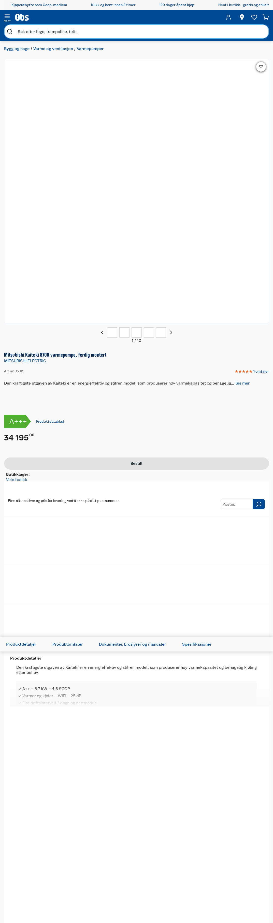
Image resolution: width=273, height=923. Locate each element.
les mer (186, 88)
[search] (60, 17)
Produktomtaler (76, 361)
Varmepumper (94, 29)
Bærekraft (28, 903)
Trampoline (181, 870)
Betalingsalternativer (78, 901)
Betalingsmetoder (184, 300)
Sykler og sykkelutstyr (182, 889)
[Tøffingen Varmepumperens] (32, 583)
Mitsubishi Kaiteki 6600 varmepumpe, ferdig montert (31, 749)
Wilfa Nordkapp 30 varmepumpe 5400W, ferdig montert (135, 751)
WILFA (121, 737)
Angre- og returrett (76, 877)
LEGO (176, 898)
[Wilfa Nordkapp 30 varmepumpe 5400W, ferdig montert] (136, 750)
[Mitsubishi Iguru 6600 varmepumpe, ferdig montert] (241, 583)
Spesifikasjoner (205, 361)
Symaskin (180, 917)
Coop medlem (116, 871)
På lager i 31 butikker (137, 818)
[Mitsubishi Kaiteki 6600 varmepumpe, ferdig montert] (32, 750)
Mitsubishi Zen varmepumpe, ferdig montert (79, 585)
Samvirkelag (30, 916)
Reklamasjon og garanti (74, 886)
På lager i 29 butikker (86, 649)
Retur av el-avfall (113, 879)
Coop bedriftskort (114, 914)
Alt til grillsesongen (150, 877)
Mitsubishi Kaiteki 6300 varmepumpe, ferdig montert (84, 749)
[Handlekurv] (258, 17)
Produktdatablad (216, 131)
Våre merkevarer (33, 884)
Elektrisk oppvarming (108, 230)
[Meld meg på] (256, 874)
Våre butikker (31, 877)
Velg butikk (193, 192)
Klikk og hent (115, 888)
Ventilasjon (62, 242)
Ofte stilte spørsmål (77, 895)
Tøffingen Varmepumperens (30, 582)
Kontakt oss (70, 871)
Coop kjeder (30, 890)
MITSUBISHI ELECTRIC (177, 54)
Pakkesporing (72, 914)
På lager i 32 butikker (33, 818)
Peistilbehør (66, 230)
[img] (32, 592)
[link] (246, 65)
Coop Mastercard (113, 903)
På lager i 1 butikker (205, 198)
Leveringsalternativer (78, 907)
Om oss (26, 864)
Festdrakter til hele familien (151, 866)
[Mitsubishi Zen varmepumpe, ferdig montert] (84, 583)
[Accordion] (136, 467)
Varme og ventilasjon (57, 29)
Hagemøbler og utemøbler (184, 878)
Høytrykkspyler (184, 904)
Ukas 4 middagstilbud (151, 905)
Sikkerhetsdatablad (36, 910)
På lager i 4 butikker (33, 649)
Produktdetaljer (29, 361)
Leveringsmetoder (232, 300)
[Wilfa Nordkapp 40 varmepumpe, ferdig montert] (188, 750)
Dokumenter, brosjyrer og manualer (140, 361)
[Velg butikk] (232, 17)
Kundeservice (72, 864)
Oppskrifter (149, 897)
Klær (176, 911)
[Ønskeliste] (244, 17)
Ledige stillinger (33, 897)
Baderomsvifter (27, 242)
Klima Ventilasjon (28, 230)
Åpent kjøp (113, 864)
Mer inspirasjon (148, 916)
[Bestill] (210, 182)
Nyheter (27, 871)
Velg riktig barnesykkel (149, 888)
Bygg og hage (21, 29)
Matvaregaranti (116, 895)
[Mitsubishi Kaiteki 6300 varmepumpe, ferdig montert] (84, 750)
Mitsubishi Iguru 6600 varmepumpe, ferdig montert (240, 585)
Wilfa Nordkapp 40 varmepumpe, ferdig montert (187, 749)
